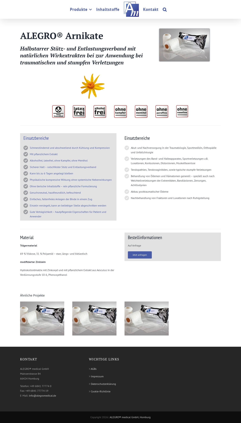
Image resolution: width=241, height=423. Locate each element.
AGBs (94, 368)
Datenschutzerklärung (103, 384)
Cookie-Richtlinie (100, 391)
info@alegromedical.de (42, 395)
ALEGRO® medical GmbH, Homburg (130, 417)
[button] (165, 9)
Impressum (97, 376)
